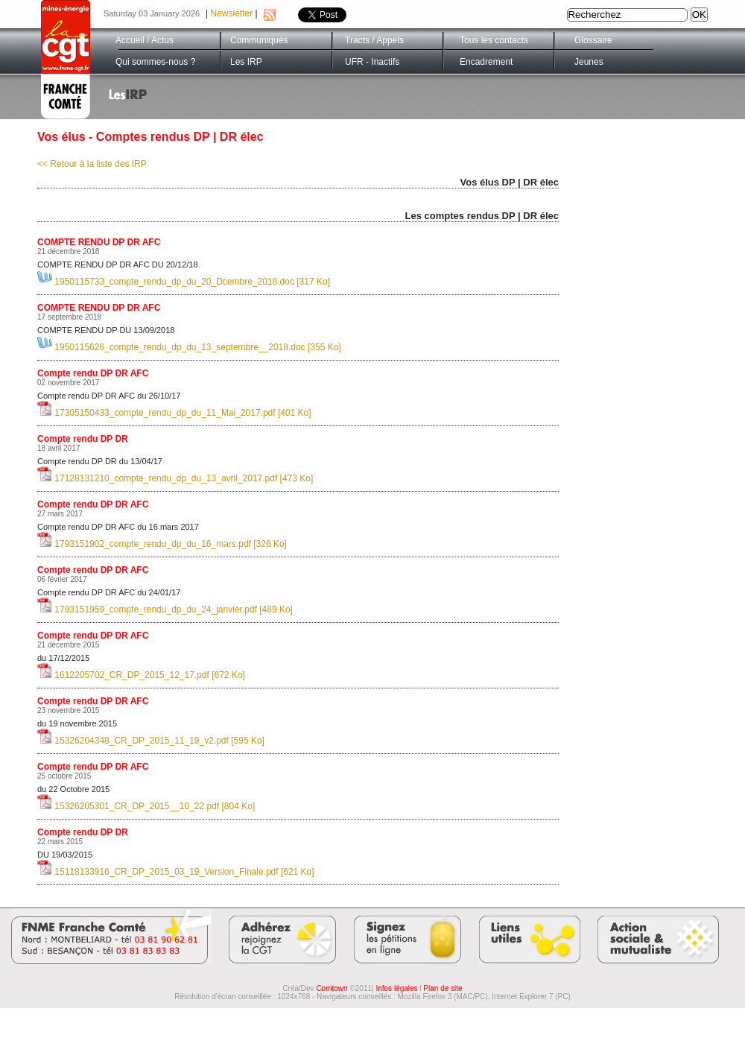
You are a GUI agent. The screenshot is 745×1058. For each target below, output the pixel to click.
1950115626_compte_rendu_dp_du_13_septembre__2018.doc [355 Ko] (189, 347)
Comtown (331, 988)
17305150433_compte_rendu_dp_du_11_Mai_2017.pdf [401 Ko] (174, 413)
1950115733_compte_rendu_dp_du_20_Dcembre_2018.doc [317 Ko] (183, 281)
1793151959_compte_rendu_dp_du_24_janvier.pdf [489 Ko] (165, 609)
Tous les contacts (494, 40)
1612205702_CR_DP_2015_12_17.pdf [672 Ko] (141, 675)
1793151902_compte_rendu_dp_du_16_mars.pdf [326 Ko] (162, 544)
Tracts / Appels (374, 40)
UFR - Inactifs (372, 62)
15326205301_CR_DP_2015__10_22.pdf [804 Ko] (146, 806)
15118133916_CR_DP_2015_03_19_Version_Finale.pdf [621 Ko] (175, 872)
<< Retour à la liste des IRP (92, 164)
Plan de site (442, 988)
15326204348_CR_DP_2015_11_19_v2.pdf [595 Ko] (150, 740)
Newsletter (232, 13)
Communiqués (259, 40)
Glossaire (593, 40)
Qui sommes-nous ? (155, 62)
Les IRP (246, 62)
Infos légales (396, 988)
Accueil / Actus (144, 40)
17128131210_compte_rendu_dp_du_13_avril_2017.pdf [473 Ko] (175, 478)
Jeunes (588, 62)
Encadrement (486, 62)
